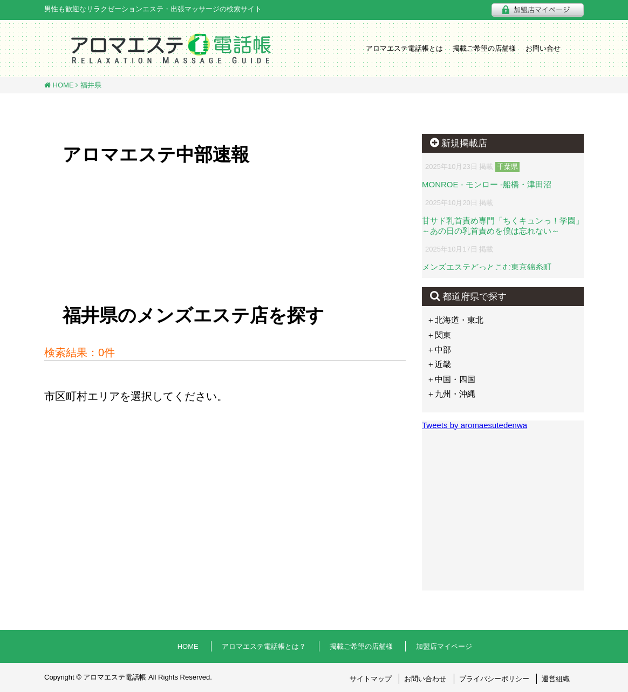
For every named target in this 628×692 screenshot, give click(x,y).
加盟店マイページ (444, 646)
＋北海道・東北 (455, 319)
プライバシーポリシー (494, 679)
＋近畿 (439, 364)
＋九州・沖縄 (451, 393)
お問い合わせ (425, 679)
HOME (62, 85)
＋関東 (439, 335)
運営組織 (556, 679)
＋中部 (439, 349)
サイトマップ (371, 679)
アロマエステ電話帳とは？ (264, 646)
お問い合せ (543, 48)
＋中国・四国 (451, 379)
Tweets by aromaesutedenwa (474, 425)
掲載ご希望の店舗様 (484, 48)
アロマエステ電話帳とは (404, 48)
